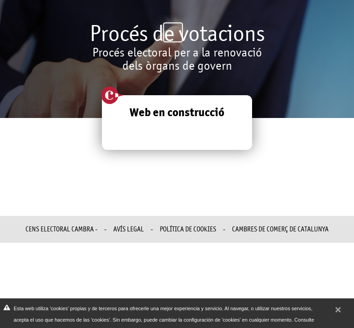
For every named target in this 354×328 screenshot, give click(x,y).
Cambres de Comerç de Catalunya (280, 229)
